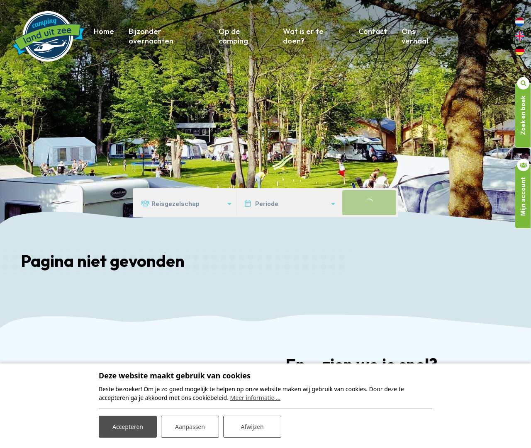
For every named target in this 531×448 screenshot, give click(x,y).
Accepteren (127, 427)
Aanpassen (190, 427)
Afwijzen (252, 427)
